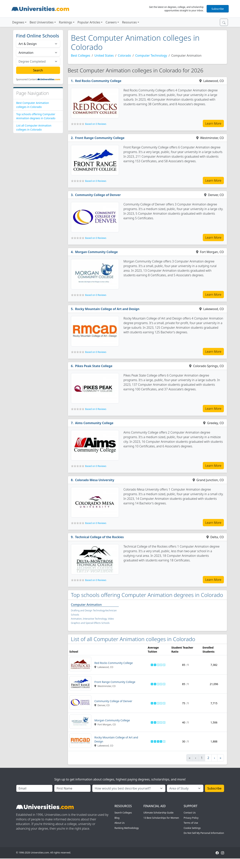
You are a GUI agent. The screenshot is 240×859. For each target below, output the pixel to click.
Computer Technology (151, 55)
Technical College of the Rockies (99, 537)
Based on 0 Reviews (95, 124)
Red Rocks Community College (98, 81)
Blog (117, 817)
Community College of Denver (98, 195)
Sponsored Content (26, 79)
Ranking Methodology (127, 828)
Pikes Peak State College (93, 366)
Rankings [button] (65, 22)
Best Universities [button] (42, 22)
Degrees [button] (18, 22)
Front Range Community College (100, 138)
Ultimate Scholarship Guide (158, 812)
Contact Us (189, 812)
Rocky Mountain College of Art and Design (107, 309)
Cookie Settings (192, 828)
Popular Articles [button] (89, 22)
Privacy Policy (191, 817)
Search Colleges (123, 812)
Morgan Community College (96, 252)
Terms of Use (191, 822)
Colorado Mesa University (94, 480)
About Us (120, 822)
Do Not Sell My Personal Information (204, 833)
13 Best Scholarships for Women (161, 817)
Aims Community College (94, 423)
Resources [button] (129, 22)
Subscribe (217, 9)
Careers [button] (111, 22)
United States (104, 55)
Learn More (213, 123)
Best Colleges (80, 55)
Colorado (124, 55)
